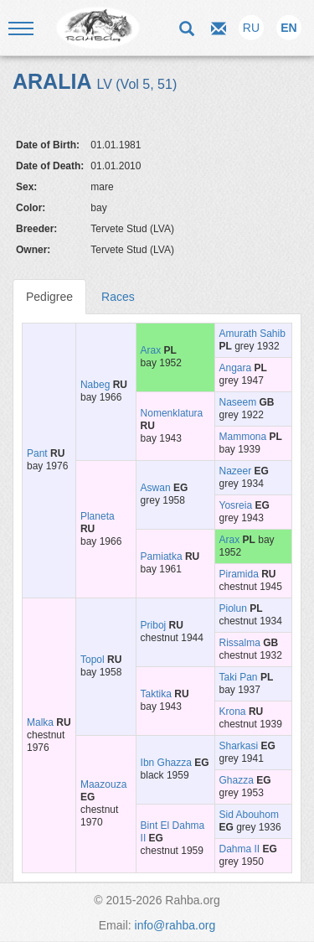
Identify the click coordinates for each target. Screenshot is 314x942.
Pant (37, 453)
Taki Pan (238, 677)
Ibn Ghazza (166, 763)
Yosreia (236, 505)
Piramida (239, 574)
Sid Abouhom (249, 814)
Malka (40, 722)
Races (118, 296)
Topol (92, 659)
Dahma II (239, 849)
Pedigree (49, 296)
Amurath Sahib (252, 333)
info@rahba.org (175, 925)
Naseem (238, 402)
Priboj (154, 625)
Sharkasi (239, 746)
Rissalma (239, 643)
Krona (232, 711)
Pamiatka (162, 556)
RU (251, 27)
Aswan (156, 488)
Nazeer (235, 471)
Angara (235, 368)
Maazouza (103, 784)
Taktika (156, 694)
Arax (151, 350)
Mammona (243, 437)
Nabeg (95, 385)
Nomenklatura (172, 413)
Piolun (233, 608)
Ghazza (236, 780)
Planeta (97, 516)
